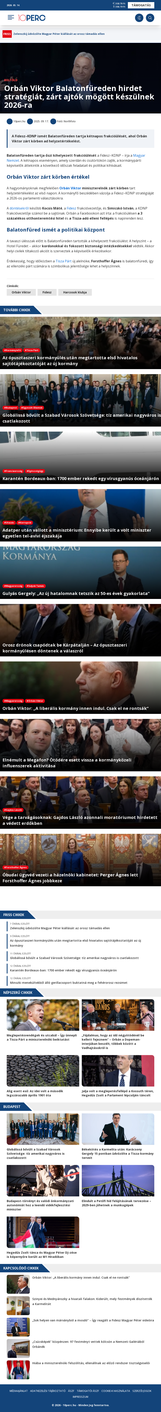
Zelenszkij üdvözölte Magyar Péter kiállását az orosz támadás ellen (59, 34)
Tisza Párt (63, 261)
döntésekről (19, 208)
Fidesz (71, 208)
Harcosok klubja (75, 292)
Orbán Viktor (21, 292)
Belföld (10, 80)
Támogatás (141, 5)
